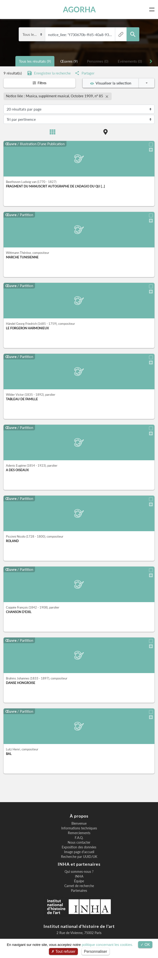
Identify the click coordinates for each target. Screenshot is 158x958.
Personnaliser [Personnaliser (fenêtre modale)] (95, 951)
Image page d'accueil (79, 851)
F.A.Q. (79, 837)
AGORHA (79, 9)
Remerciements (79, 832)
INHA (79, 875)
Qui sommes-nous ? (79, 871)
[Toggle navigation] (153, 9)
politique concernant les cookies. (107, 945)
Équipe (79, 880)
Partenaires (79, 889)
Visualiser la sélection (110, 83)
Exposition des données (79, 846)
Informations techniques (79, 827)
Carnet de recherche (79, 885)
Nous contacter (79, 841)
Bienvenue (79, 822)
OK (145, 945)
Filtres (39, 83)
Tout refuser (63, 951)
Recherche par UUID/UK (79, 856)
